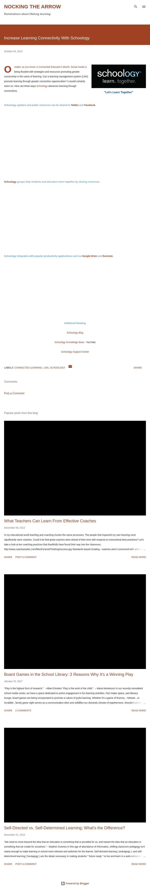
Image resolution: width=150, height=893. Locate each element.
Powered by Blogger (75, 883)
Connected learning (28, 367)
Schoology (42, 86)
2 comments (23, 710)
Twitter (75, 105)
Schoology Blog (75, 332)
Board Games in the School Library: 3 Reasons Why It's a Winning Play (68, 674)
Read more (138, 557)
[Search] (136, 6)
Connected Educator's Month (54, 67)
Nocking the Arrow (32, 6)
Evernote (108, 256)
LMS (46, 367)
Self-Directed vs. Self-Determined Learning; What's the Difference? (64, 828)
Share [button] (138, 367)
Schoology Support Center (75, 351)
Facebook (89, 105)
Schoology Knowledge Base (69, 342)
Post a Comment (14, 393)
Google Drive (89, 256)
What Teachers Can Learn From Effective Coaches (50, 521)
